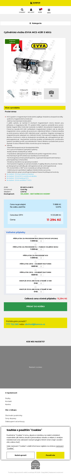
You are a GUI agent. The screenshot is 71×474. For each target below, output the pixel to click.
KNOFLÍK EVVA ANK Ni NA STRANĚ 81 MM (35, 289)
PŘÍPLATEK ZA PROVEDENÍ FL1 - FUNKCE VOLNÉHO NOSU (35, 247)
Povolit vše (50, 455)
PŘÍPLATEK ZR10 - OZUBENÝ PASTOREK (35, 264)
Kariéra (8, 404)
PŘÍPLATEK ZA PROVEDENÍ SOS (35, 255)
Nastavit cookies (35, 367)
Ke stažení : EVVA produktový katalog (20, 174)
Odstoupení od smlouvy (15, 422)
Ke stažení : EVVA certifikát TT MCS (19, 180)
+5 (51, 96)
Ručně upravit (20, 455)
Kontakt (8, 401)
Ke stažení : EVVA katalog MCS (18, 178)
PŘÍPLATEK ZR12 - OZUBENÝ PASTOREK (35, 272)
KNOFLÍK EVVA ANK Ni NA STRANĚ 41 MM (35, 281)
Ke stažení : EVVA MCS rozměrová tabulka (22, 176)
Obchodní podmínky (13, 415)
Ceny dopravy (10, 418)
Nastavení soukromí (56, 472)
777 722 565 (12, 324)
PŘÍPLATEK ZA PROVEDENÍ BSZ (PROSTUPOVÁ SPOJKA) (35, 238)
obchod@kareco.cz (35, 324)
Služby (7, 398)
